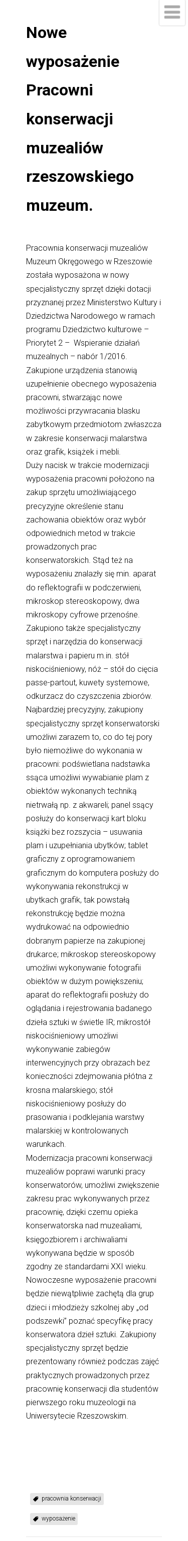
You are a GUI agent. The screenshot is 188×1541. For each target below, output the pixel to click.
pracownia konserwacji (71, 1498)
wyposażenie (58, 1518)
